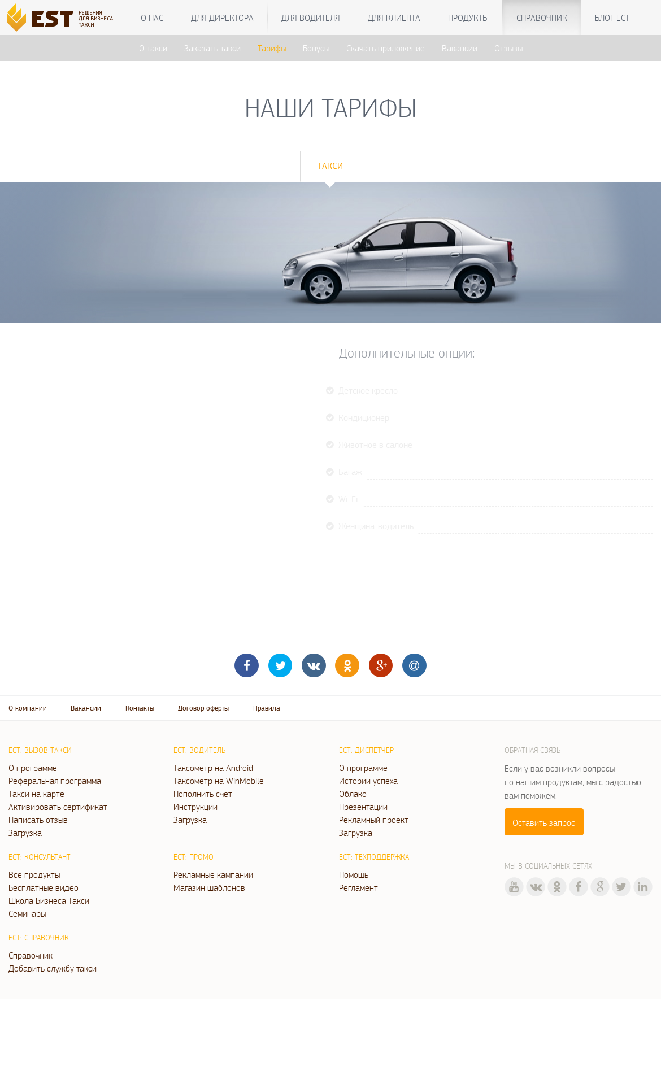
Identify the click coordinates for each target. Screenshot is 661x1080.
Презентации (363, 806)
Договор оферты (203, 708)
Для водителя (310, 17)
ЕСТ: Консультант (39, 857)
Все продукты (34, 874)
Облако (353, 793)
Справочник (541, 17)
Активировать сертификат (57, 806)
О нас (152, 17)
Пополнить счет (202, 793)
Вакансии (459, 48)
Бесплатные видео (43, 887)
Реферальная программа (54, 780)
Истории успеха (368, 780)
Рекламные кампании (213, 874)
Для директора (222, 17)
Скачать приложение (385, 48)
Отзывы (508, 48)
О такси (153, 48)
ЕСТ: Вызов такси (40, 750)
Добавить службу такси (52, 968)
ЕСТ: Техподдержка (374, 857)
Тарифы (272, 48)
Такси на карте (36, 793)
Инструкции (195, 806)
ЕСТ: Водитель (199, 750)
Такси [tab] (330, 166)
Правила (266, 708)
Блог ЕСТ (612, 17)
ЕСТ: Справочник (38, 938)
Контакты (139, 708)
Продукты (468, 17)
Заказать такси (212, 48)
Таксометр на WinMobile (218, 780)
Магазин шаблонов (209, 887)
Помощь (353, 874)
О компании (27, 708)
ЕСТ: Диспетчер (366, 750)
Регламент (358, 887)
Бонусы (316, 48)
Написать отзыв (38, 819)
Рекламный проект (373, 819)
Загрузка (25, 832)
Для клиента (394, 17)
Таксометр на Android (213, 767)
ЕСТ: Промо (193, 857)
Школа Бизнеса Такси (48, 900)
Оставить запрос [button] (543, 822)
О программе (32, 767)
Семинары (27, 913)
